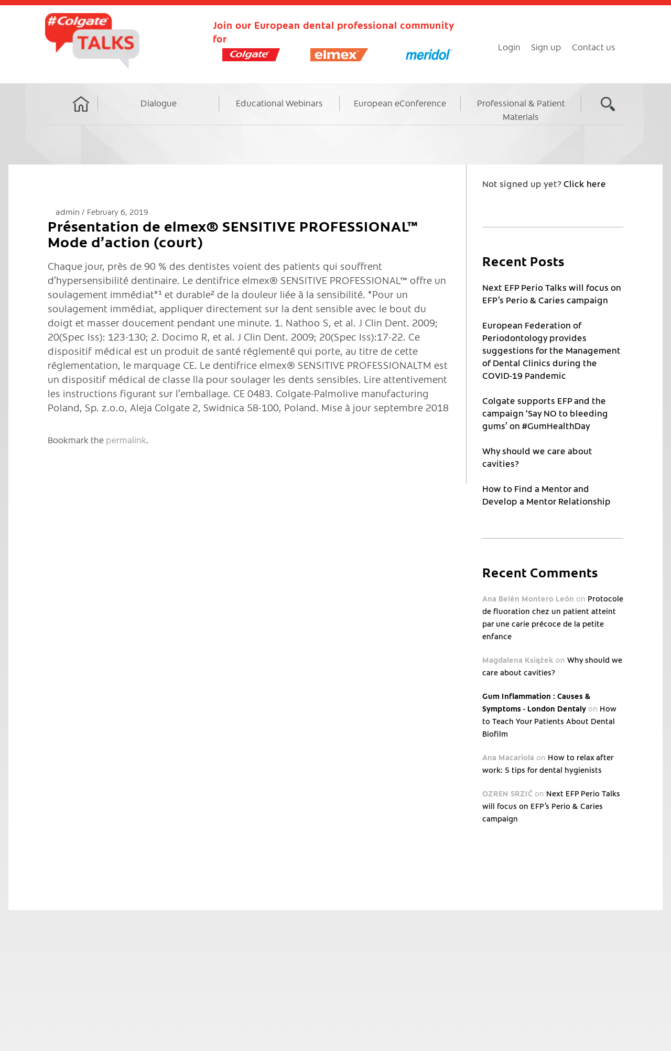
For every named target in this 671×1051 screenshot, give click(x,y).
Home (81, 113)
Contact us (593, 46)
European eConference (400, 102)
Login (509, 46)
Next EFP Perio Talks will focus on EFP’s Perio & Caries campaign (551, 806)
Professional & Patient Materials (521, 109)
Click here (585, 183)
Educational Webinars (279, 102)
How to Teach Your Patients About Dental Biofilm (549, 721)
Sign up (546, 46)
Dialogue (158, 102)
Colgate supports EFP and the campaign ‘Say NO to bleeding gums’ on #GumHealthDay (545, 413)
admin (69, 211)
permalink (126, 439)
